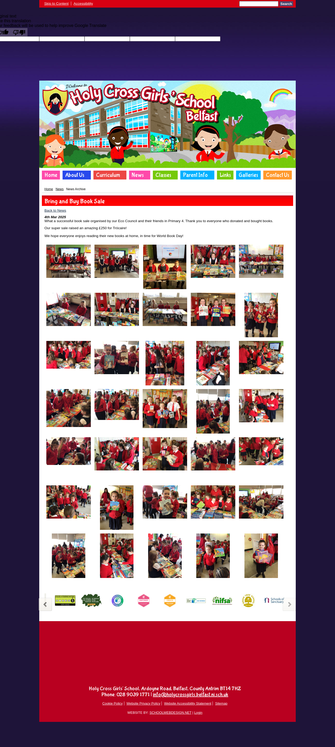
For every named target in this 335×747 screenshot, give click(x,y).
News (138, 175)
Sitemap (221, 703)
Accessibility (83, 3)
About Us (74, 175)
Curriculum (108, 175)
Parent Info (195, 175)
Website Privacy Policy (143, 703)
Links (225, 175)
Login (198, 713)
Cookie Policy (112, 703)
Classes (163, 175)
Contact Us (277, 175)
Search (286, 4)
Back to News (55, 210)
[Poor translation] (19, 32)
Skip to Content (56, 3)
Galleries (248, 175)
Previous (45, 604)
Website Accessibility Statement (187, 703)
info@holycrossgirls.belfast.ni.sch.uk (190, 695)
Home (50, 175)
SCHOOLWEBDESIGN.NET (170, 713)
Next (290, 604)
